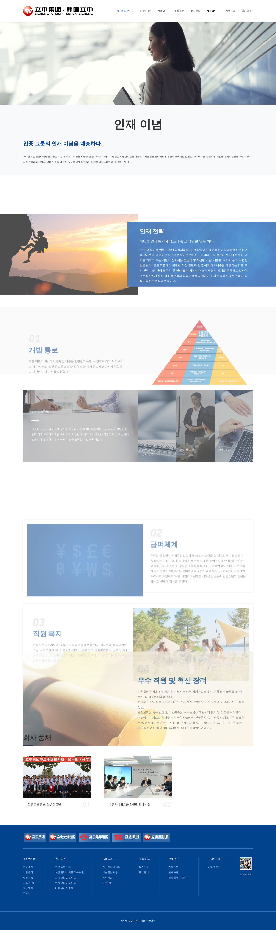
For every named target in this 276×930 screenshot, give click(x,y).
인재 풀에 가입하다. (178, 877)
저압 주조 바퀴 (63, 867)
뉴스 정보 (195, 11)
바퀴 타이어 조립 (64, 888)
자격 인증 (107, 883)
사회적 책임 (229, 11)
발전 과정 (28, 877)
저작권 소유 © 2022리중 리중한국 (138, 920)
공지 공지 (144, 872)
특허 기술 (107, 877)
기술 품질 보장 (110, 872)
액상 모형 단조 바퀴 (65, 883)
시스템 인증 (29, 883)
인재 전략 (211, 11)
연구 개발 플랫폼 (111, 867)
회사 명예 (28, 888)
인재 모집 (173, 872)
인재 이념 (173, 867)
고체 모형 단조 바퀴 (65, 877)
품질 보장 (179, 11)
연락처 (26, 893)
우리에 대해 (145, 11)
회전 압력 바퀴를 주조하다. (69, 872)
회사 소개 (28, 867)
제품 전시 (162, 11)
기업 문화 (28, 872)
